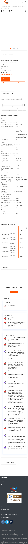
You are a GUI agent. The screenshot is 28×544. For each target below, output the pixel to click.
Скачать (3, 484)
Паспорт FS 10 (11, 305)
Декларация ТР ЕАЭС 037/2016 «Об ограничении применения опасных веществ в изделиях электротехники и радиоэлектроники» (16, 365)
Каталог (3, 481)
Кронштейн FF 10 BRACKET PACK (14, 287)
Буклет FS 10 (11, 318)
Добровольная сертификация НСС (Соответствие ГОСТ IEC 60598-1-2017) (17, 448)
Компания (4, 477)
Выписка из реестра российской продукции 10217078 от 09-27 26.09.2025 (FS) (16, 324)
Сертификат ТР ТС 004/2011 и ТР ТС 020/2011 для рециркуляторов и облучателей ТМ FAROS (16, 429)
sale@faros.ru (6, 517)
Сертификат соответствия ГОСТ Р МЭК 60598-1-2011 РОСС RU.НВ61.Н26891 (16, 345)
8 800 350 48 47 (7, 509)
